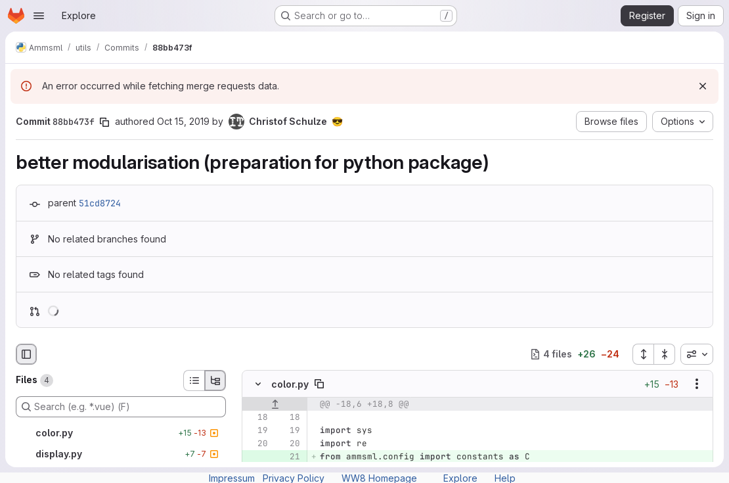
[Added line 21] (289, 456)
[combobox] (696, 354)
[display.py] (121, 454)
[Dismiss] (703, 86)
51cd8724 (100, 203)
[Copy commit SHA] (104, 122)
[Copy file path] (319, 384)
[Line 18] (257, 417)
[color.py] (121, 433)
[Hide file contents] (258, 384)
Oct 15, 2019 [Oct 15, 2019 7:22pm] (183, 121)
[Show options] (697, 384)
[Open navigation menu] (38, 15)
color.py (290, 384)
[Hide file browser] (26, 354)
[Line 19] (257, 430)
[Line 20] (257, 443)
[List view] (193, 380)
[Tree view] (215, 380)
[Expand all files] (642, 354)
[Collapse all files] (664, 354)
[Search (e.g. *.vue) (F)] (121, 406)
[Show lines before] (274, 404)
